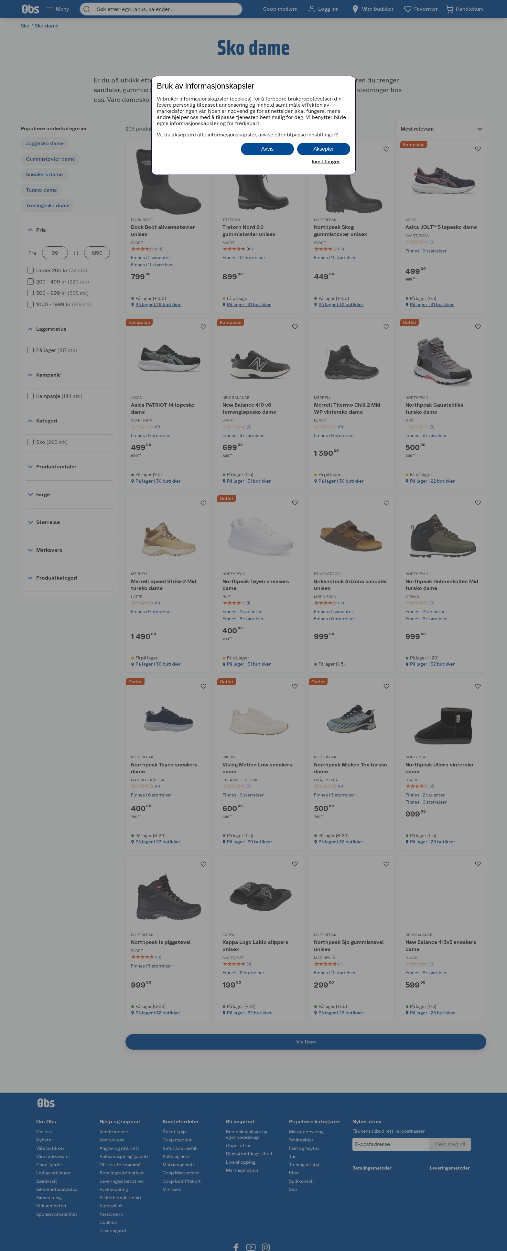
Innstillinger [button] (326, 161)
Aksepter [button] (323, 149)
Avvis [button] (267, 149)
